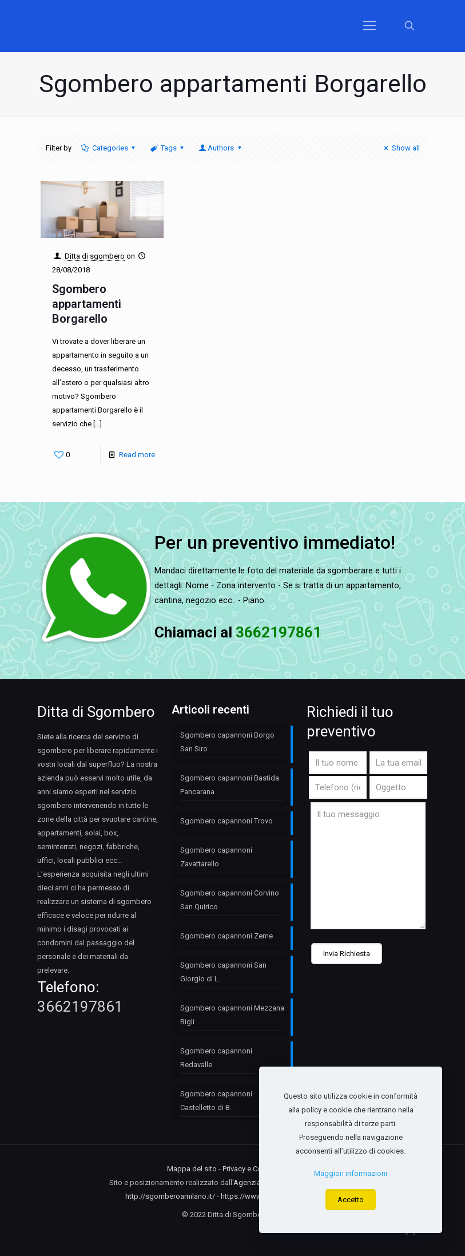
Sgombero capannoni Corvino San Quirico (229, 900)
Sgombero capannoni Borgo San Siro (227, 742)
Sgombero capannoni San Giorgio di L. (223, 972)
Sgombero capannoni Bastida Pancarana (229, 785)
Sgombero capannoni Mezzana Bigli (232, 1015)
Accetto (350, 1199)
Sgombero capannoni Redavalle (216, 1058)
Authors (220, 148)
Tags (168, 148)
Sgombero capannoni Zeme (226, 936)
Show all (400, 148)
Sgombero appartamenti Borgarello (86, 304)
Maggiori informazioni (350, 1173)
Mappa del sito (192, 1168)
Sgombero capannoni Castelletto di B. (216, 1100)
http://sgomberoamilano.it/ (170, 1196)
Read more (137, 454)
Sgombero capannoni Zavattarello (216, 857)
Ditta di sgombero (95, 256)
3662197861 (80, 1006)
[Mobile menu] (369, 25)
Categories (109, 148)
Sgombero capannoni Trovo (226, 821)
